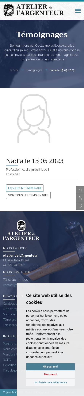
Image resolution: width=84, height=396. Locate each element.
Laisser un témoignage (25, 188)
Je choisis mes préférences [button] (50, 382)
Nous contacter (13, 349)
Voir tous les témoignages (28, 195)
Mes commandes (15, 314)
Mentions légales (14, 354)
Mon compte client (16, 309)
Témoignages (34, 70)
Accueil (14, 70)
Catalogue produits (16, 303)
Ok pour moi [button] (50, 366)
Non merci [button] (50, 374)
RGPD (7, 360)
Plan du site (11, 344)
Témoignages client (16, 319)
